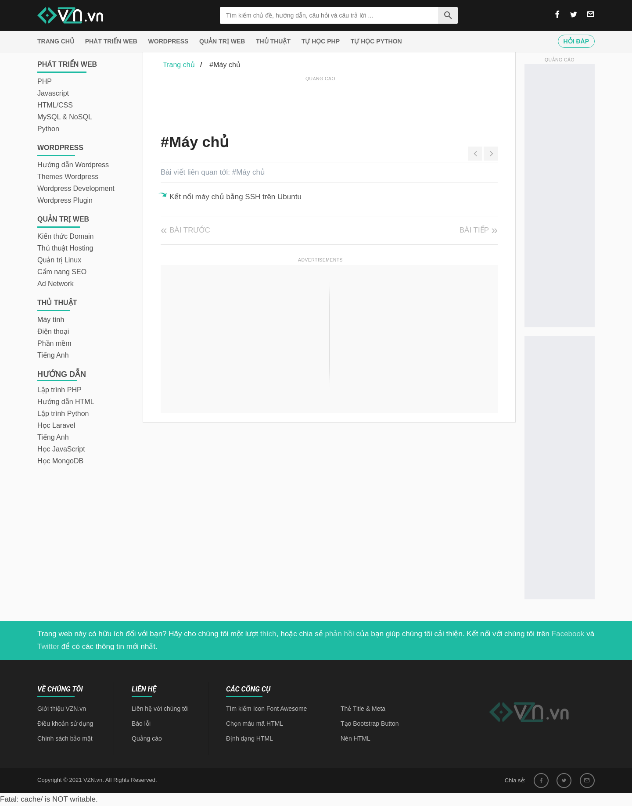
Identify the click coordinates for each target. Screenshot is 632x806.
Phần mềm (54, 343)
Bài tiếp (474, 230)
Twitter (48, 646)
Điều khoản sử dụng (65, 723)
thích (268, 634)
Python (48, 129)
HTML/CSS (55, 105)
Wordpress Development (76, 188)
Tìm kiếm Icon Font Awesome (266, 708)
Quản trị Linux (59, 260)
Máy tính (50, 319)
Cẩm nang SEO (61, 272)
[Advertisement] (320, 103)
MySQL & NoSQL (64, 117)
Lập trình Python (63, 413)
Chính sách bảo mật (65, 738)
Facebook (568, 634)
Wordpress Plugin (65, 200)
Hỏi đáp (576, 41)
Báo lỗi (141, 723)
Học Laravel (56, 425)
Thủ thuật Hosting (65, 248)
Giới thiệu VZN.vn (61, 708)
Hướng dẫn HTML (65, 401)
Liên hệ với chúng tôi (160, 708)
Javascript (53, 93)
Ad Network (55, 283)
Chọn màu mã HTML (254, 723)
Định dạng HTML (249, 738)
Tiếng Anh (53, 355)
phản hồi (339, 634)
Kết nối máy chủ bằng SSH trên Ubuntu (235, 197)
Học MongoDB (60, 461)
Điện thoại (53, 331)
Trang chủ (55, 41)
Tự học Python (376, 41)
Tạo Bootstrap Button (370, 723)
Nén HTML (355, 738)
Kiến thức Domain (65, 236)
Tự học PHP (321, 41)
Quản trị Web (222, 41)
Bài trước (189, 230)
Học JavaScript (61, 449)
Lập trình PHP (59, 390)
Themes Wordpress (67, 176)
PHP (44, 81)
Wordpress (168, 41)
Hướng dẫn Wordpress (73, 164)
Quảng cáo (147, 738)
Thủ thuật (273, 41)
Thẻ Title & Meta (363, 708)
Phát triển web (111, 41)
